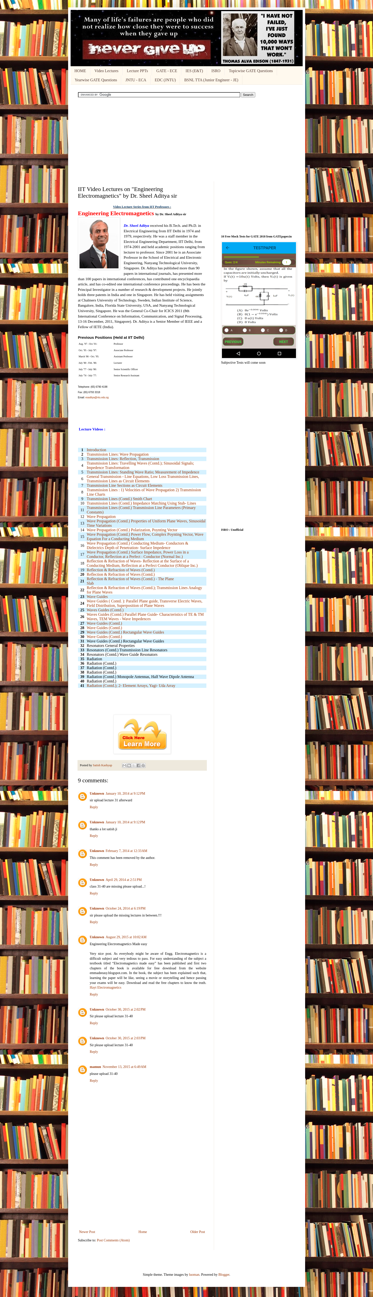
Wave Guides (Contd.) (104, 628)
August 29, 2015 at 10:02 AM (126, 937)
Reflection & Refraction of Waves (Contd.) (121, 574)
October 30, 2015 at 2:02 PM (126, 1009)
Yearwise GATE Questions (96, 80)
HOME (80, 71)
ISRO (215, 71)
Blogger (223, 1274)
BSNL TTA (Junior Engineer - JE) (211, 80)
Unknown (97, 793)
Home (142, 1232)
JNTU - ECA (135, 80)
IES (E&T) (194, 71)
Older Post (197, 1232)
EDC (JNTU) (165, 80)
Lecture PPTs (137, 71)
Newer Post (87, 1232)
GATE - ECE (166, 71)
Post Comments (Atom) (113, 1240)
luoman (194, 1274)
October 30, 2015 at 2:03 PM (126, 1038)
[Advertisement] (186, 139)
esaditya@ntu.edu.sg (97, 397)
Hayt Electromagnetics (105, 987)
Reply (94, 807)
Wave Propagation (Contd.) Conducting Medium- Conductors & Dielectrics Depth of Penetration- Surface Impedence (137, 545)
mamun (95, 1067)
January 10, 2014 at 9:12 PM (125, 793)
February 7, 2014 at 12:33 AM (126, 851)
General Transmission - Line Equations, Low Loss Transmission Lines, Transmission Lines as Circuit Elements (143, 478)
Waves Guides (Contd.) (105, 610)
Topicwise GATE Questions (251, 71)
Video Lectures (106, 71)
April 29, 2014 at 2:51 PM (124, 880)
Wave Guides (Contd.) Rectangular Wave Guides (125, 632)
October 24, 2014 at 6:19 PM (126, 908)
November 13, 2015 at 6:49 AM (124, 1067)
